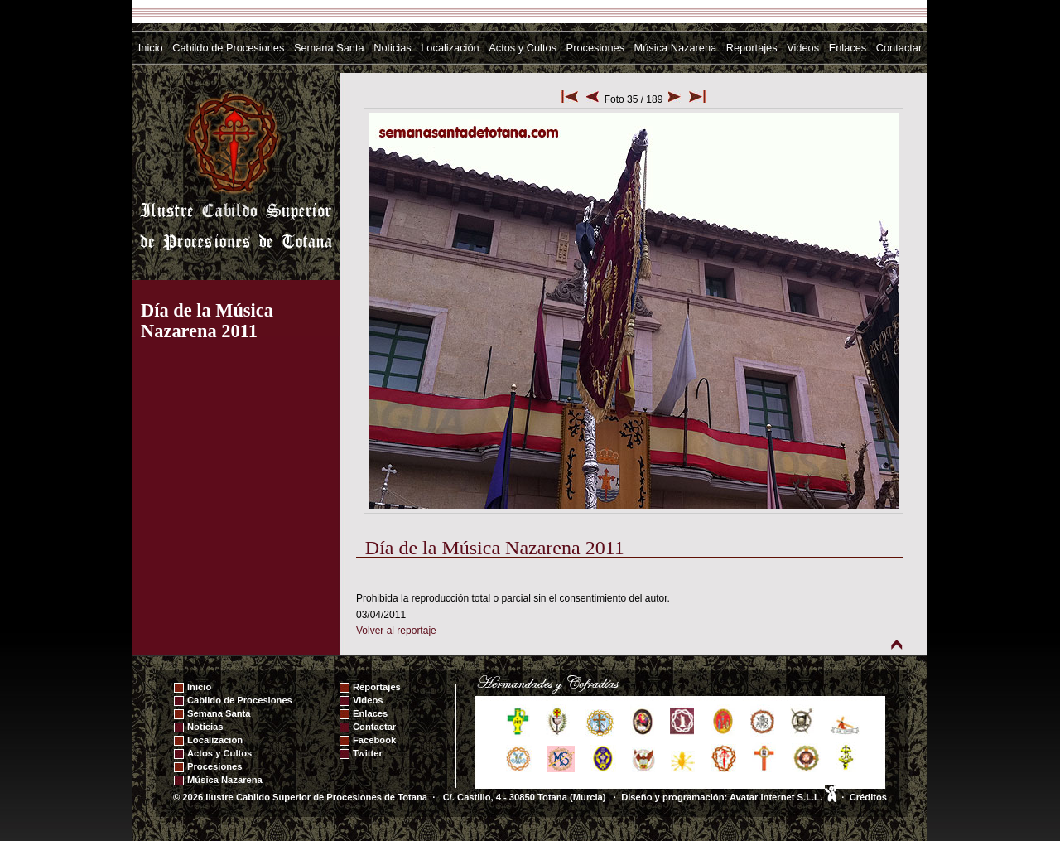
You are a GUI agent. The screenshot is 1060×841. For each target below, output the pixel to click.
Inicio (150, 47)
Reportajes (752, 47)
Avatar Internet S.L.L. (783, 797)
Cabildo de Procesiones (228, 47)
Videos (803, 47)
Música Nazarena (675, 47)
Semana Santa (329, 47)
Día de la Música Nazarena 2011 (207, 320)
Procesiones (595, 47)
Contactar (899, 47)
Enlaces (848, 47)
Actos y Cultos (522, 47)
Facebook (374, 740)
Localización (450, 47)
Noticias (392, 47)
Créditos (868, 797)
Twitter (368, 753)
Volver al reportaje (396, 630)
